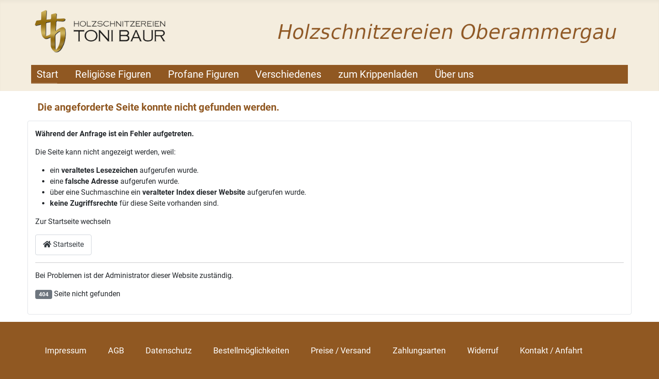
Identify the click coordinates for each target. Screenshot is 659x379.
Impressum (65, 350)
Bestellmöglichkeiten (251, 350)
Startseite (63, 244)
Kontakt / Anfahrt (551, 350)
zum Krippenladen (378, 74)
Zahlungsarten (419, 350)
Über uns (454, 74)
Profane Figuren (203, 74)
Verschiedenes (288, 74)
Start (47, 74)
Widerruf (482, 350)
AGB (116, 350)
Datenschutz (169, 350)
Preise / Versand (341, 350)
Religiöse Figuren (113, 74)
